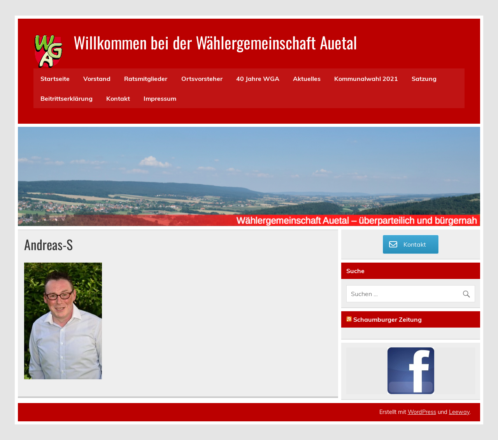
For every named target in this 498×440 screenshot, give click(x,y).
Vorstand (96, 78)
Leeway (459, 411)
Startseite (55, 78)
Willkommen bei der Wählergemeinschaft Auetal (215, 42)
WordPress (422, 411)
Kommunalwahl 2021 (366, 78)
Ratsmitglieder (145, 78)
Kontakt (118, 98)
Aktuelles (307, 78)
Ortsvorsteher (202, 78)
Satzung (424, 78)
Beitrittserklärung (66, 98)
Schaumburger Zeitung (387, 319)
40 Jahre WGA (257, 78)
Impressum (160, 98)
